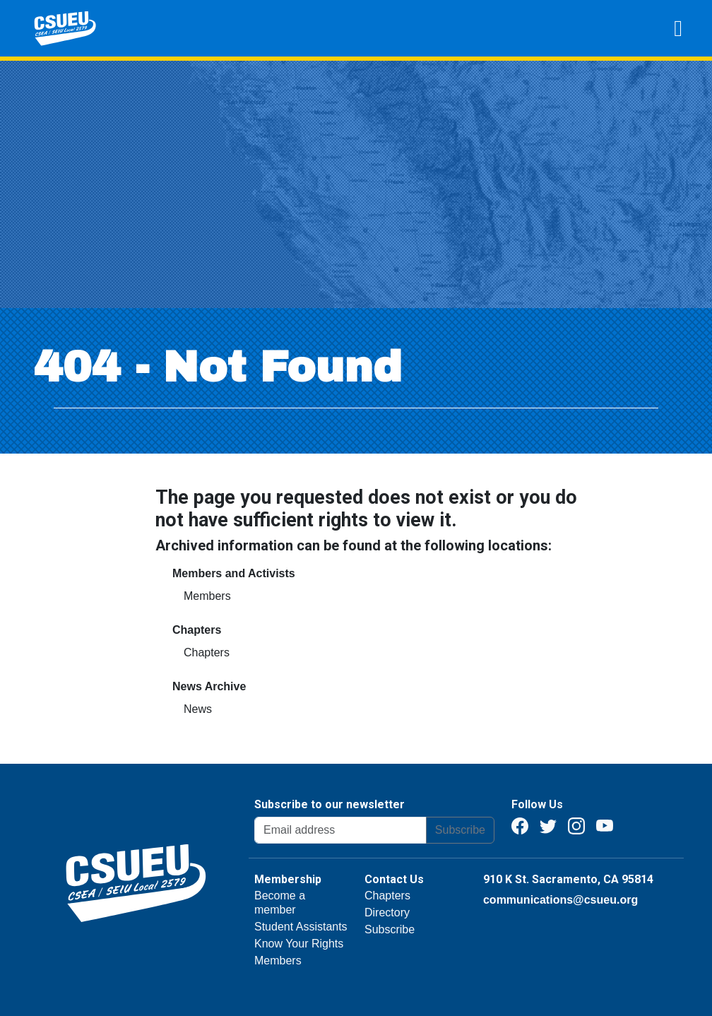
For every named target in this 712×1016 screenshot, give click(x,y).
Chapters (207, 652)
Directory (387, 912)
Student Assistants (301, 927)
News (198, 709)
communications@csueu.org (560, 900)
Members (207, 596)
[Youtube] (604, 825)
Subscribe (460, 830)
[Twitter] (548, 825)
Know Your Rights (298, 944)
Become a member (279, 903)
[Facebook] (519, 825)
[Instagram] (576, 825)
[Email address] (340, 830)
